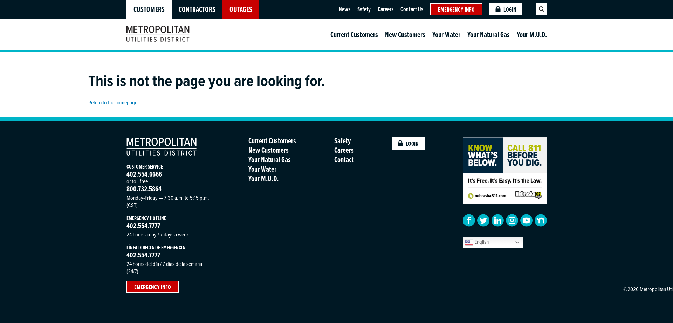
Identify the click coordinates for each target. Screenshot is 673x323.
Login (505, 9)
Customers (149, 9)
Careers (385, 9)
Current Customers (354, 34)
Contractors (197, 9)
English (477, 242)
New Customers (405, 34)
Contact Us (411, 9)
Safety (364, 9)
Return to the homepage (112, 102)
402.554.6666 (144, 174)
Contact (344, 159)
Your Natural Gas (488, 34)
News (344, 9)
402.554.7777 (143, 225)
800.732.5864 (144, 188)
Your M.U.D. (532, 34)
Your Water (446, 34)
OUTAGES (240, 9)
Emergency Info (456, 9)
